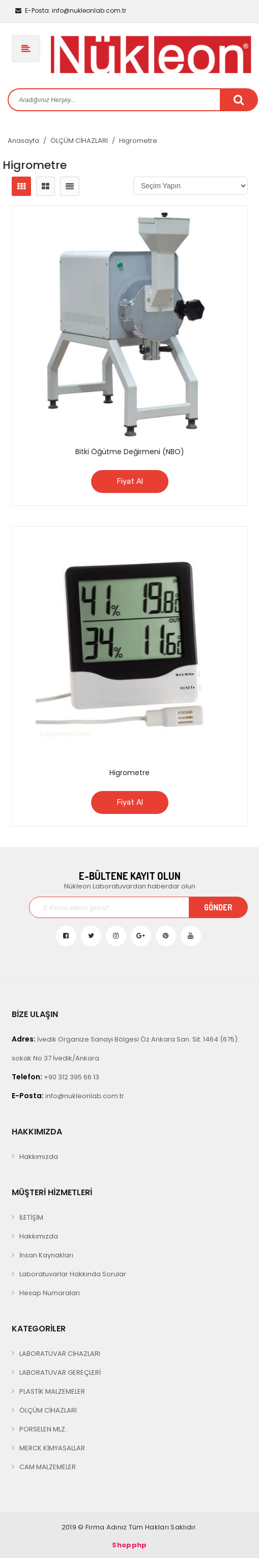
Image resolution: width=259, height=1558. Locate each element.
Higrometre (138, 140)
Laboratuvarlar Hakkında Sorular (72, 1274)
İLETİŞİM (31, 1217)
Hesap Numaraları (49, 1293)
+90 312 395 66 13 (55, 1077)
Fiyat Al (130, 481)
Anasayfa (23, 140)
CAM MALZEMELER (47, 1467)
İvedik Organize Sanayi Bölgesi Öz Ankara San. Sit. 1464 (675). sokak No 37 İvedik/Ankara (125, 1048)
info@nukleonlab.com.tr (70, 10)
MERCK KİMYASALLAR (52, 1448)
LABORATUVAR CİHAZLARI (59, 1353)
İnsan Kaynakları (46, 1255)
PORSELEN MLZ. (43, 1429)
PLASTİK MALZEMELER (52, 1391)
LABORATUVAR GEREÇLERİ (60, 1372)
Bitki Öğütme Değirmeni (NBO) (129, 452)
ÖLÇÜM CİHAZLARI (79, 140)
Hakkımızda (38, 1156)
